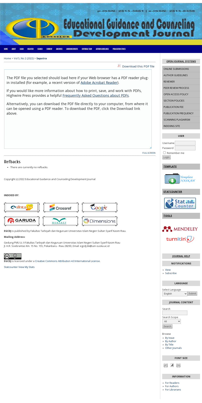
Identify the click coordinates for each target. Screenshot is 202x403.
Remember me (175, 153)
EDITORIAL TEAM (87, 49)
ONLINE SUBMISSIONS (176, 69)
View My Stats (26, 267)
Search (39, 49)
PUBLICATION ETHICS (119, 49)
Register (30, 49)
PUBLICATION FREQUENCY (178, 113)
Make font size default (172, 365)
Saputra (41, 58)
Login (21, 49)
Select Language (171, 289)
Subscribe (171, 273)
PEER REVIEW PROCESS (176, 88)
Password (167, 148)
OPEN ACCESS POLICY (176, 94)
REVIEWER (169, 81)
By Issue (169, 338)
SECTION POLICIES (174, 100)
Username (168, 143)
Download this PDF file (138, 66)
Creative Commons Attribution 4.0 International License (67, 261)
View (168, 270)
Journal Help (181, 256)
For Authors (171, 386)
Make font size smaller (166, 365)
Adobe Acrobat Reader (99, 82)
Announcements (72, 49)
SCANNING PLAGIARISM (177, 119)
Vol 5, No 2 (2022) (24, 58)
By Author (170, 341)
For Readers (172, 383)
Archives (59, 49)
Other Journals (173, 348)
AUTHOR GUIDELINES (176, 75)
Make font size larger (178, 365)
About (14, 49)
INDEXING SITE (172, 126)
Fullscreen (148, 153)
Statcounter (11, 267)
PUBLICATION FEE (174, 107)
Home (6, 49)
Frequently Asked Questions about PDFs (96, 95)
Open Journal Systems (181, 61)
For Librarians (173, 389)
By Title (169, 344)
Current (49, 49)
